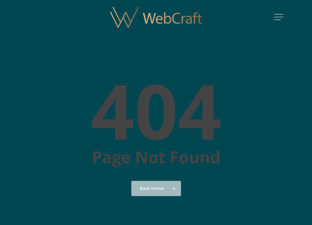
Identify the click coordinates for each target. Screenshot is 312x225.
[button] (279, 17)
